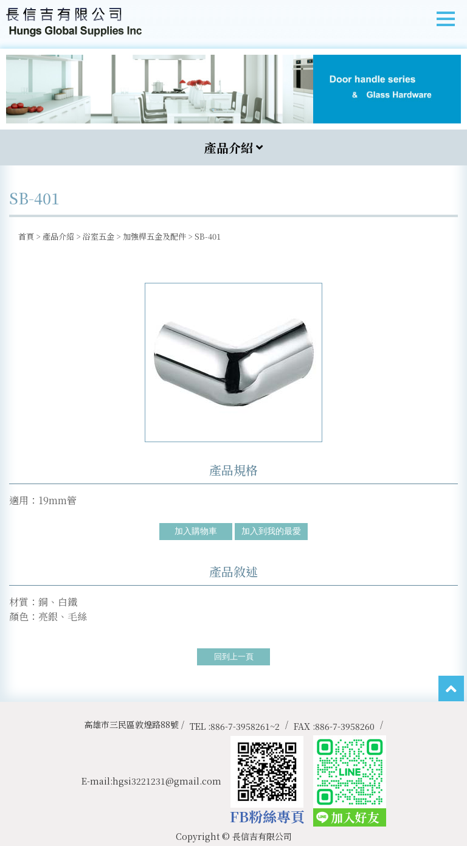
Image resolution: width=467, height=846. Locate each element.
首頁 (26, 236)
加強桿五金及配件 (154, 236)
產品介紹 (58, 236)
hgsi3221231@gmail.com (166, 781)
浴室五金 (98, 236)
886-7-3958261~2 (245, 726)
